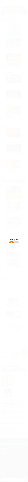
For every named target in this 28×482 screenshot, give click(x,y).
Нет (16, 242)
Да (11, 242)
